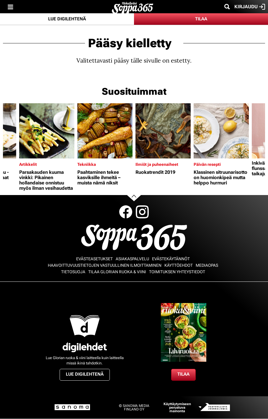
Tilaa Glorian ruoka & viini (117, 271)
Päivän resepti (207, 164)
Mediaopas (207, 265)
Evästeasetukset (94, 258)
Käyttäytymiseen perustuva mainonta (177, 407)
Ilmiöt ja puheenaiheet (156, 164)
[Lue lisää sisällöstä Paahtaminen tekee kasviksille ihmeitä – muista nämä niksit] (105, 130)
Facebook (125, 211)
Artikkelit (28, 164)
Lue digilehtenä (67, 19)
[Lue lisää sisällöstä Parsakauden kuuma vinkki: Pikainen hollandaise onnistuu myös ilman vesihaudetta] (46, 130)
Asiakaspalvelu (132, 258)
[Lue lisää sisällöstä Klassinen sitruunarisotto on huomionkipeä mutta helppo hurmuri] (221, 130)
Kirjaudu (249, 7)
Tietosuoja (73, 271)
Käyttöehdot (178, 265)
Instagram (142, 211)
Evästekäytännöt (171, 258)
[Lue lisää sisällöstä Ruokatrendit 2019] (163, 130)
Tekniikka (86, 164)
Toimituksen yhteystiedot (177, 271)
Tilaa (201, 19)
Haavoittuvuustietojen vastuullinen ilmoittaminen (104, 265)
